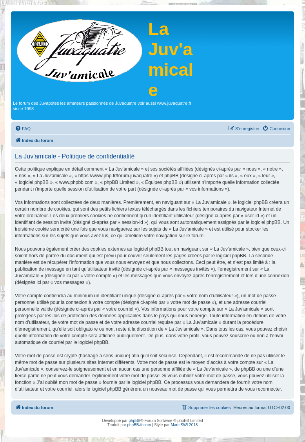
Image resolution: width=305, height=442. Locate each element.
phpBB (134, 420)
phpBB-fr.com (139, 425)
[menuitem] (23, 128)
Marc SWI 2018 (184, 425)
